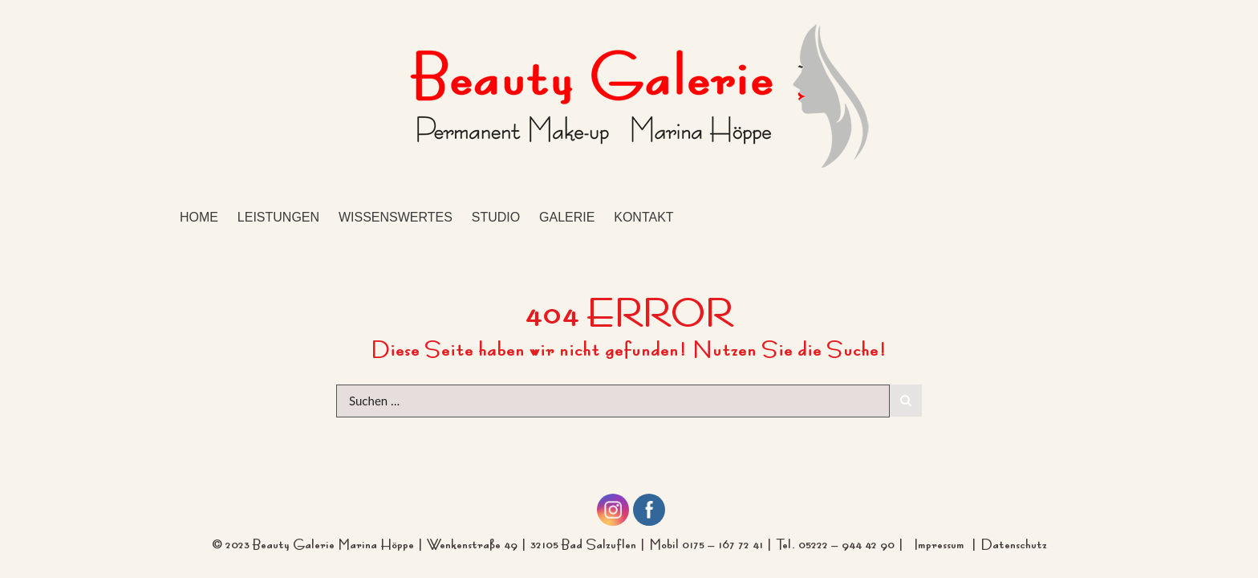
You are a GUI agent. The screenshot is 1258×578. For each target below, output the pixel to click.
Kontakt (643, 217)
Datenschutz (1013, 542)
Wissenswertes (395, 217)
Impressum (942, 542)
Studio (496, 217)
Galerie (567, 217)
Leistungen (278, 217)
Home (199, 217)
